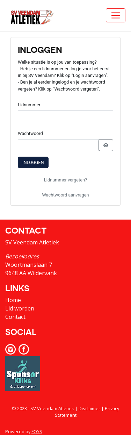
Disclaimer (89, 408)
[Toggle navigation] (115, 15)
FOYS (36, 431)
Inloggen (33, 162)
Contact (15, 317)
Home (13, 300)
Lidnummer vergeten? (65, 180)
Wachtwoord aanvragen (65, 195)
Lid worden (19, 308)
